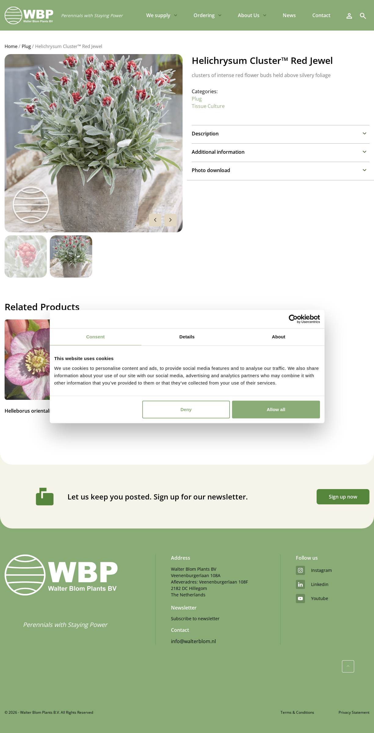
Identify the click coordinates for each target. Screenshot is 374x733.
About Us (249, 15)
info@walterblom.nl (193, 641)
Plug (26, 46)
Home (11, 46)
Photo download (211, 170)
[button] (170, 220)
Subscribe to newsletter (195, 618)
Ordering (204, 15)
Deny (186, 409)
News (289, 15)
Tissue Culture (208, 106)
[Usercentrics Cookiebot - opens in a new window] (293, 319)
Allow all (276, 409)
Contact (321, 15)
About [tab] (278, 336)
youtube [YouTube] (312, 598)
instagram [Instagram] (314, 570)
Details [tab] (187, 336)
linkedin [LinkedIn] (312, 584)
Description (205, 133)
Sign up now (343, 496)
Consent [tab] (95, 336)
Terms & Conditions (297, 712)
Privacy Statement (354, 712)
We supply (158, 15)
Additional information (218, 152)
